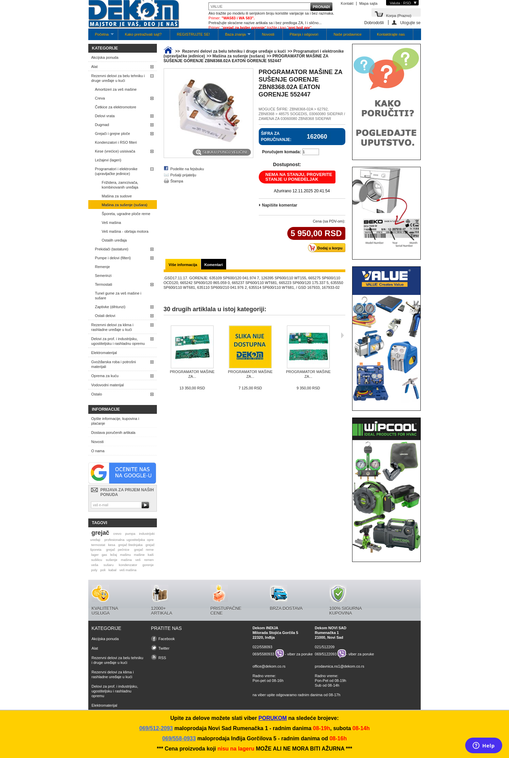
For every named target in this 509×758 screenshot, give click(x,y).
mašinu (125, 555)
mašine (139, 555)
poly (94, 570)
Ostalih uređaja (114, 240)
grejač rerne (144, 549)
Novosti (268, 34)
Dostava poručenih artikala (113, 432)
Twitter (164, 648)
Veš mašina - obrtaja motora (125, 231)
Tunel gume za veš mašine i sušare (118, 295)
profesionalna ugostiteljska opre (128, 540)
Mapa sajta (368, 3)
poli (102, 570)
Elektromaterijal (104, 353)
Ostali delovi (105, 316)
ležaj (113, 555)
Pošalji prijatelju (183, 175)
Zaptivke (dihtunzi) (110, 307)
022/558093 (262, 647)
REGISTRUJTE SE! (193, 34)
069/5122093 (326, 654)
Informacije (106, 409)
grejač (100, 532)
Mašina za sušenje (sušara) (125, 205)
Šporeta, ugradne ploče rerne (126, 214)
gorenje (148, 565)
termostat (98, 545)
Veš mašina (111, 223)
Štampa (176, 181)
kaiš (151, 555)
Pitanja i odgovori (304, 34)
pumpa (130, 533)
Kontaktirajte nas (391, 34)
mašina (126, 560)
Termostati (103, 284)
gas (104, 555)
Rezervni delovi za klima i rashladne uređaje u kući (112, 327)
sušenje (111, 560)
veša (94, 565)
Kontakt (347, 3)
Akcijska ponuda (105, 57)
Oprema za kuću (105, 376)
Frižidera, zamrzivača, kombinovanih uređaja (120, 184)
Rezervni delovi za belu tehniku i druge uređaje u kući (118, 78)
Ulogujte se (410, 22)
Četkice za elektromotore (116, 107)
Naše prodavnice (347, 34)
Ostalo (96, 394)
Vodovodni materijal (107, 385)
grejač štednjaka (130, 545)
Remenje (102, 267)
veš (138, 560)
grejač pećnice (117, 549)
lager (94, 555)
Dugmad (102, 125)
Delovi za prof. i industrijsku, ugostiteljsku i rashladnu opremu (118, 341)
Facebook (167, 639)
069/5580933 (263, 654)
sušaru (109, 565)
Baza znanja (234, 36)
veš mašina (128, 570)
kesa (111, 545)
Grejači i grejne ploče (112, 133)
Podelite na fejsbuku (187, 169)
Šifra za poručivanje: (276, 136)
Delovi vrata (105, 116)
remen (149, 560)
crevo (117, 533)
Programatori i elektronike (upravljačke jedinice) (116, 171)
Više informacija (183, 265)
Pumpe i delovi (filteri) (113, 258)
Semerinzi (103, 276)
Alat (94, 67)
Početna (101, 36)
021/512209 (324, 647)
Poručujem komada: (281, 151)
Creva (100, 98)
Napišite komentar (279, 205)
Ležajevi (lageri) (108, 160)
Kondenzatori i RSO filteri (116, 142)
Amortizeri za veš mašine (116, 89)
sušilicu (96, 560)
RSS (162, 658)
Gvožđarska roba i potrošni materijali (113, 364)
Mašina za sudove (117, 196)
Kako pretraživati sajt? (143, 34)
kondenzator (128, 565)
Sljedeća (342, 335)
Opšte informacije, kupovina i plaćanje (115, 421)
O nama (98, 451)
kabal (112, 570)
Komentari (213, 265)
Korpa (399, 15)
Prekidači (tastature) (111, 249)
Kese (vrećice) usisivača (115, 151)
